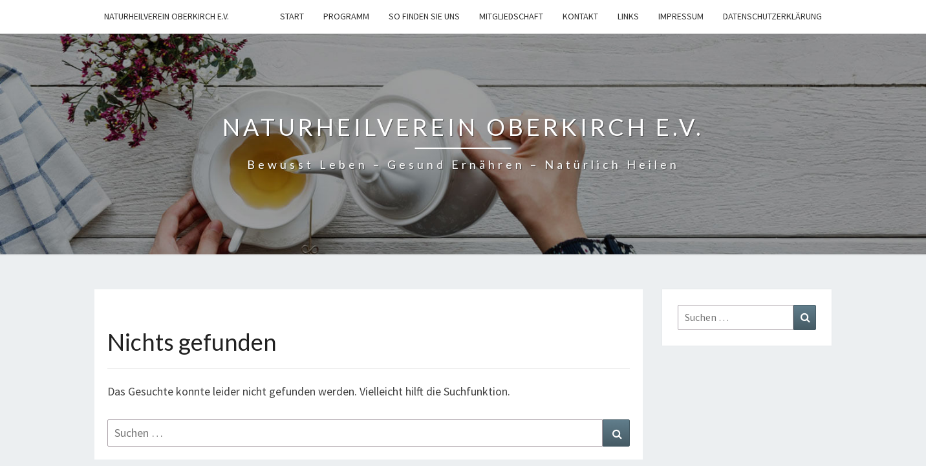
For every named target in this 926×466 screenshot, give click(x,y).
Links (628, 16)
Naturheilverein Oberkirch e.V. (166, 16)
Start (292, 16)
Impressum (681, 16)
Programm (346, 16)
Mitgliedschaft (511, 16)
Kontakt (580, 16)
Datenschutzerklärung (772, 16)
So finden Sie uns (424, 16)
